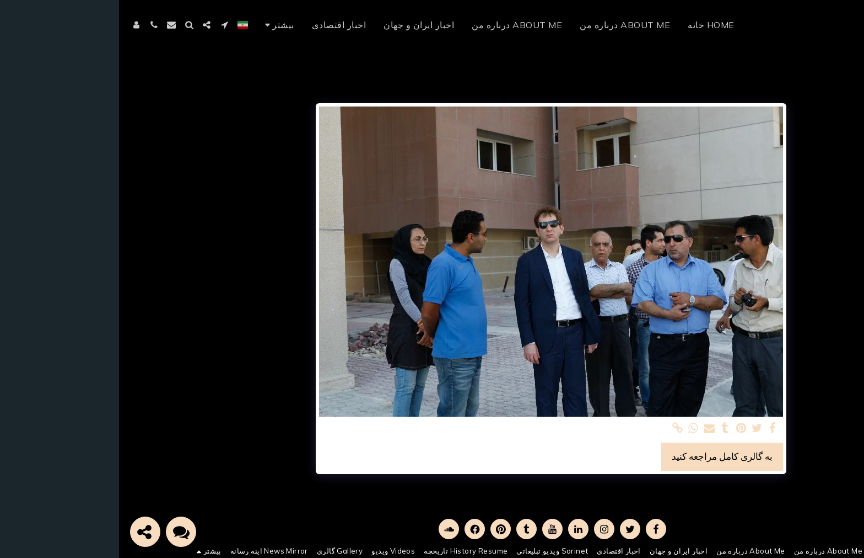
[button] (105, 24)
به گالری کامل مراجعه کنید (603, 456)
